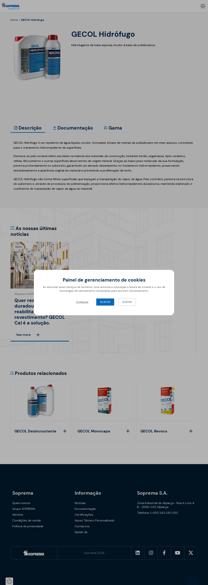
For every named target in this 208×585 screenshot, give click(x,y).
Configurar (82, 302)
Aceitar (127, 302)
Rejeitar (105, 302)
